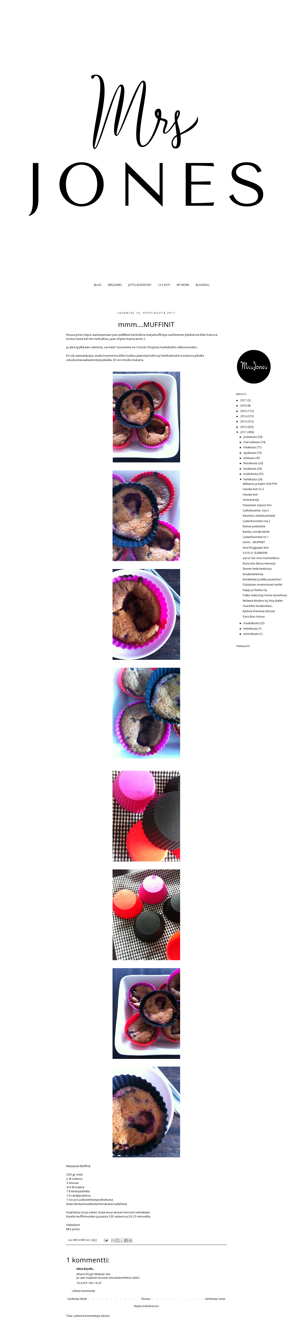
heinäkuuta (250, 463)
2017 (243, 400)
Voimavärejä (251, 500)
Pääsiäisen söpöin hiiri (257, 505)
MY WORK (183, 285)
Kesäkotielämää (253, 574)
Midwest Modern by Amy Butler (263, 601)
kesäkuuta (250, 469)
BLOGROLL (203, 285)
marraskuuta (251, 442)
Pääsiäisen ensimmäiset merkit (262, 585)
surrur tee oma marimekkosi (261, 558)
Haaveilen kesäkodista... (258, 606)
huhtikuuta (250, 479)
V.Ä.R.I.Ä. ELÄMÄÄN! (255, 553)
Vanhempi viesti (215, 1299)
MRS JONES (115, 285)
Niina (79, 1269)
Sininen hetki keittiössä (257, 569)
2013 (243, 421)
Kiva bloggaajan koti (256, 548)
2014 (243, 416)
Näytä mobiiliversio (146, 1306)
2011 (243, 432)
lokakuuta (250, 447)
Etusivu (146, 1299)
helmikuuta (250, 629)
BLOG (97, 285)
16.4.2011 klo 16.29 (88, 1283)
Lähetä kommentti (83, 1291)
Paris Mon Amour (254, 616)
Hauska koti (250, 494)
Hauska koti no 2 (253, 489)
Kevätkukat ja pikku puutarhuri (262, 579)
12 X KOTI (164, 285)
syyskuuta (250, 453)
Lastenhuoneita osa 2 (256, 521)
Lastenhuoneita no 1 (256, 537)
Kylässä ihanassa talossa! (259, 611)
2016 (243, 405)
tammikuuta (251, 634)
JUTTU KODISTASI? (139, 285)
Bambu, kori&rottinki (256, 532)
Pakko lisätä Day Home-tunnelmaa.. (265, 595)
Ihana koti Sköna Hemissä (259, 563)
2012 (243, 427)
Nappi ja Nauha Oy (255, 590)
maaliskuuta (251, 623)
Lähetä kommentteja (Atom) (91, 1316)
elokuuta (249, 458)
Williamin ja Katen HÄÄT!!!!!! (260, 484)
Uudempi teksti (77, 1299)
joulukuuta (250, 437)
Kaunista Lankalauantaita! (259, 516)
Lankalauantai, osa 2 (256, 510)
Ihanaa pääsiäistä (254, 526)
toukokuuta (251, 474)
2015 (243, 411)
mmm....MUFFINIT (254, 542)
